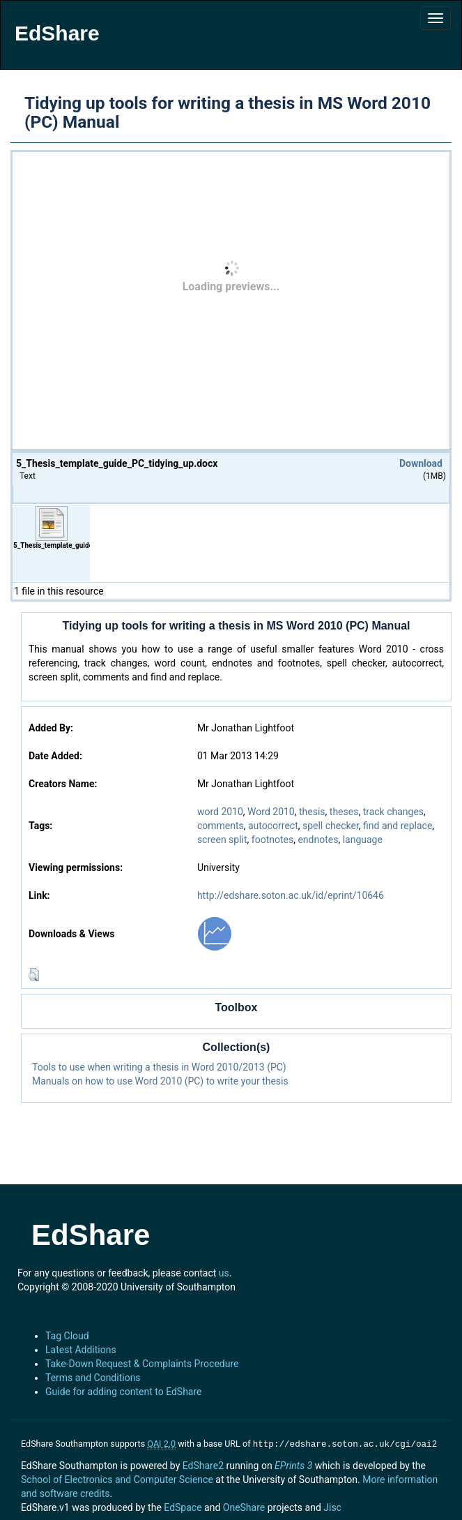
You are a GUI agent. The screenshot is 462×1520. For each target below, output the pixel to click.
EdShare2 (203, 1464)
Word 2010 (271, 811)
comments (220, 825)
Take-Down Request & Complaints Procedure (141, 1363)
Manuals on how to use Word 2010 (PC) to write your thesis (160, 1081)
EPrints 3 (293, 1464)
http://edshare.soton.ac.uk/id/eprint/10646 (290, 895)
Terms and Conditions (93, 1377)
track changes (393, 811)
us (224, 1273)
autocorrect (273, 825)
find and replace (397, 825)
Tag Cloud (67, 1335)
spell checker (330, 825)
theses (344, 811)
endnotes (318, 839)
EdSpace (182, 1506)
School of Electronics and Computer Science (117, 1478)
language (363, 839)
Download (420, 463)
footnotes (272, 839)
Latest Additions (80, 1349)
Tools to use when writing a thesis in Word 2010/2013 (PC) (159, 1067)
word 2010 (220, 811)
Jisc (332, 1506)
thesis (312, 811)
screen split (222, 839)
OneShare (244, 1506)
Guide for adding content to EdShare (123, 1391)
